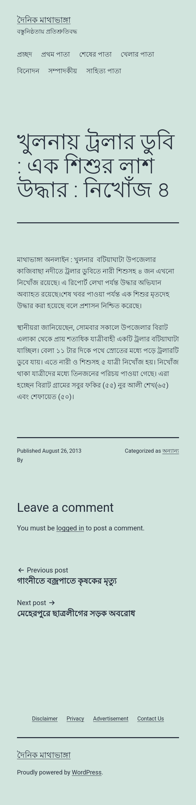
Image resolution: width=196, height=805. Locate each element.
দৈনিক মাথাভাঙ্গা (44, 20)
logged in (70, 528)
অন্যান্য (170, 451)
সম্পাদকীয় (62, 71)
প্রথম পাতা (55, 54)
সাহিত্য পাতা (103, 71)
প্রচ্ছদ (24, 54)
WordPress (87, 772)
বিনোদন (28, 71)
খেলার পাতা (137, 54)
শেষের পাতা (95, 54)
